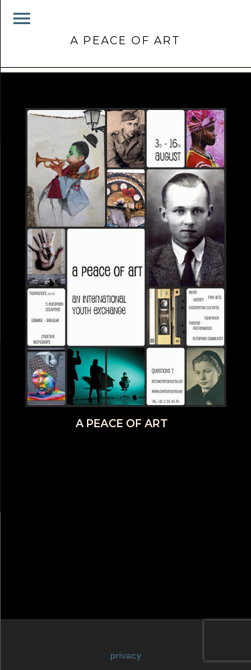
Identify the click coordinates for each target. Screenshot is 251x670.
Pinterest (179, 458)
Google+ (121, 473)
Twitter (120, 458)
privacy (125, 656)
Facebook (62, 458)
